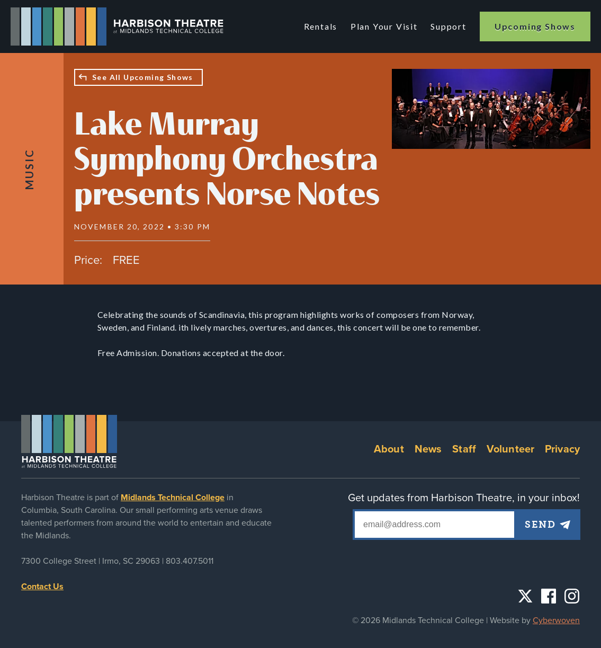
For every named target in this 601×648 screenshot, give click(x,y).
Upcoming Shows (535, 26)
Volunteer (510, 449)
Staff (464, 449)
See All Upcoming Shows (142, 77)
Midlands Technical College (173, 497)
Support (448, 26)
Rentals (322, 26)
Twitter (525, 596)
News (428, 449)
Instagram (572, 596)
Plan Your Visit (384, 26)
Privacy (562, 449)
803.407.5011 (189, 561)
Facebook (549, 596)
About (389, 449)
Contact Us (42, 586)
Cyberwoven (556, 620)
